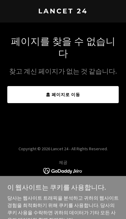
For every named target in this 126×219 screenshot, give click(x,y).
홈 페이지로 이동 (63, 94)
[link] (63, 12)
